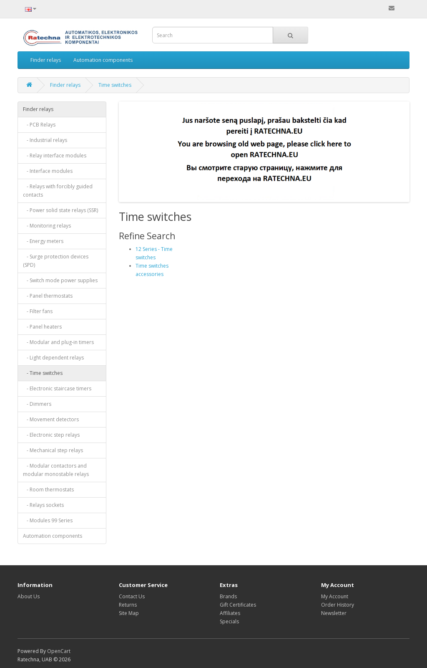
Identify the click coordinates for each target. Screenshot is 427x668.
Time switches (114, 85)
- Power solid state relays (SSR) (60, 210)
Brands (228, 596)
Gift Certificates (238, 604)
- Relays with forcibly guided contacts (58, 190)
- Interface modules (48, 171)
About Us (29, 596)
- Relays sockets (43, 505)
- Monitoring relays (47, 225)
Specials (229, 621)
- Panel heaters (42, 326)
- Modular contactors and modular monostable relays (56, 470)
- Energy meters (43, 241)
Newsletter (334, 613)
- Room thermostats (48, 489)
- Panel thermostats (48, 295)
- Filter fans (38, 311)
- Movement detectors (51, 419)
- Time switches (43, 373)
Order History (337, 604)
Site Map (129, 613)
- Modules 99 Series (48, 520)
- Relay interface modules (54, 155)
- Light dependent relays (53, 357)
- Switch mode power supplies (60, 280)
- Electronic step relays (51, 434)
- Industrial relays (45, 140)
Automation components (103, 59)
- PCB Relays (39, 124)
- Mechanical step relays (53, 450)
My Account (334, 596)
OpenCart (58, 651)
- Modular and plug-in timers (58, 342)
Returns (128, 604)
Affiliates (230, 613)
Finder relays (45, 59)
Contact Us (132, 596)
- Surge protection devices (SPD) (55, 260)
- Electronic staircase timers (57, 388)
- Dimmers (37, 403)
